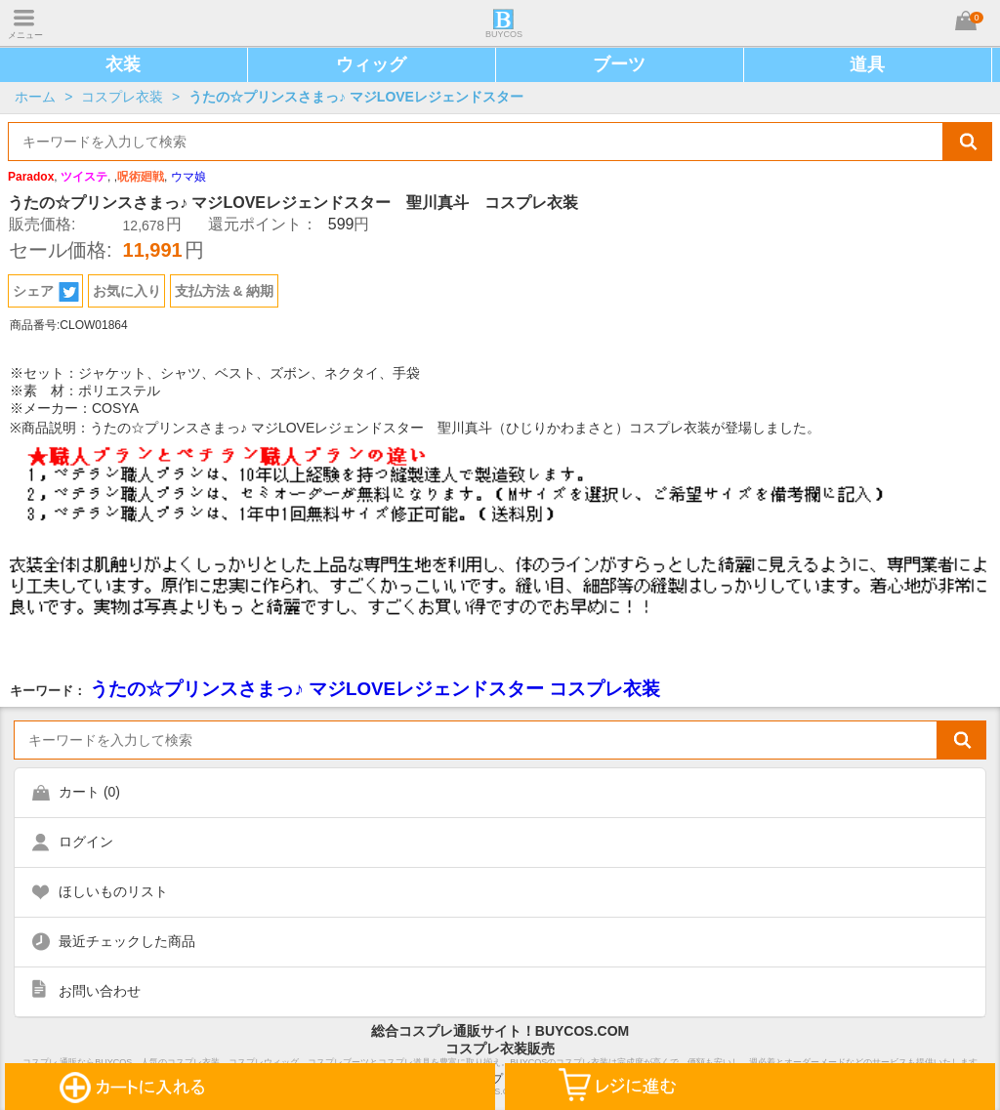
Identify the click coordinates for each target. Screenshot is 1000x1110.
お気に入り (127, 291)
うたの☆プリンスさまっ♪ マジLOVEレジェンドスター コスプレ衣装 (375, 688)
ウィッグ (371, 64)
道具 (867, 64)
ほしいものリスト (113, 891)
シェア (46, 292)
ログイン (86, 841)
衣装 (123, 64)
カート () (89, 792)
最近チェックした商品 (127, 941)
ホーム (35, 96)
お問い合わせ (100, 991)
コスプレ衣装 (122, 96)
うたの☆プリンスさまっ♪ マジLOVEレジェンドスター (355, 96)
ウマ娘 (188, 177)
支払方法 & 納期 (224, 291)
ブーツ (619, 64)
